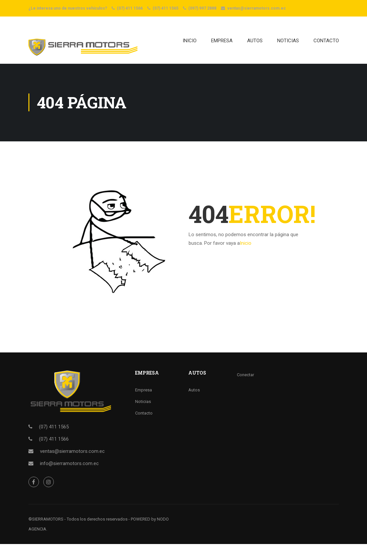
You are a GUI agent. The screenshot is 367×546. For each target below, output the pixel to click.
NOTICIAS (288, 42)
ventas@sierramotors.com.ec (256, 8)
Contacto (144, 415)
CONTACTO (326, 42)
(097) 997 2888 (202, 8)
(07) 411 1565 (165, 8)
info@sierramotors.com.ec (69, 465)
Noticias (143, 403)
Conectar (245, 376)
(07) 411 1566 (130, 8)
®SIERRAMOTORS (45, 521)
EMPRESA (222, 42)
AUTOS (255, 42)
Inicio (190, 42)
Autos (194, 391)
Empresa (143, 391)
